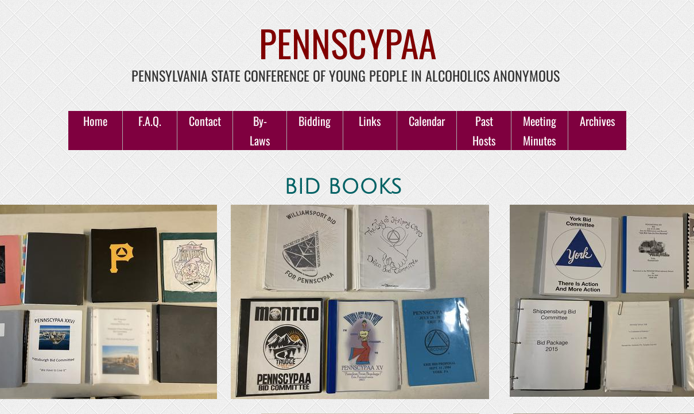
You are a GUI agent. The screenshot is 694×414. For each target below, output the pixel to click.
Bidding (314, 120)
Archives (597, 120)
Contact (205, 120)
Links (370, 120)
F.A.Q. (149, 120)
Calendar (427, 120)
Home (95, 120)
